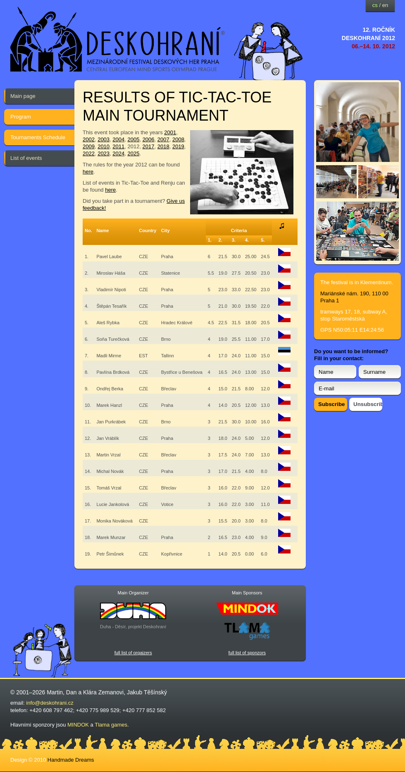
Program (20, 117)
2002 (89, 139)
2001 (170, 132)
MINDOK (78, 725)
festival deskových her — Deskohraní (117, 39)
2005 (133, 139)
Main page (23, 96)
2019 (178, 146)
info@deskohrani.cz (49, 703)
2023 (104, 153)
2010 (104, 146)
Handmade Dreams (71, 760)
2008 (178, 139)
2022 (89, 153)
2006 (149, 139)
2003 (104, 139)
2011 (118, 146)
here (88, 172)
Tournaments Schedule (37, 137)
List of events (26, 158)
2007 (163, 139)
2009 (89, 146)
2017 (149, 146)
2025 (133, 153)
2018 (163, 146)
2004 (118, 139)
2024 (118, 153)
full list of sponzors (247, 652)
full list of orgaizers (133, 652)
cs (375, 5)
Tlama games (111, 725)
